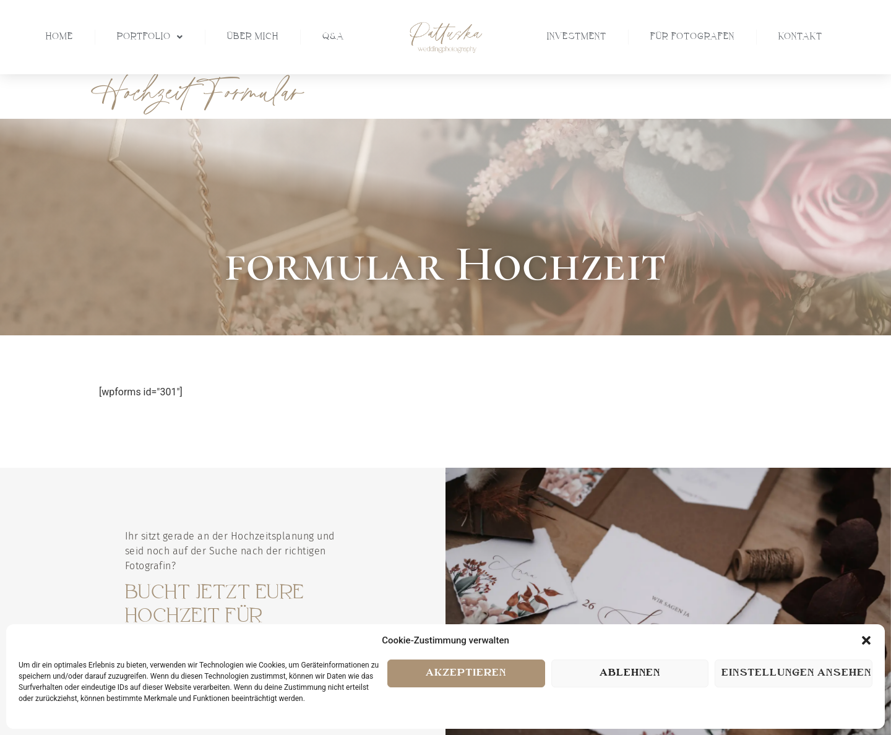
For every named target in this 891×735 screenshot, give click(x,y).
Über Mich (252, 37)
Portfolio (150, 37)
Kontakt (800, 37)
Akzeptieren (466, 673)
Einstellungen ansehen (796, 673)
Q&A (333, 37)
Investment (576, 37)
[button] (866, 640)
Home (59, 37)
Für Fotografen (692, 37)
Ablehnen (630, 673)
